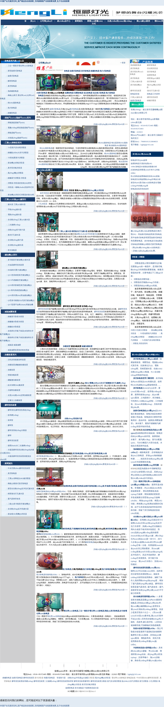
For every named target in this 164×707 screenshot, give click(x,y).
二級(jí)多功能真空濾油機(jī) (19, 504)
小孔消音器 (42, 204)
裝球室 (10, 420)
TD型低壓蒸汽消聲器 (16, 158)
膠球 (9, 435)
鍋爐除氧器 (12, 113)
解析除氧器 (12, 81)
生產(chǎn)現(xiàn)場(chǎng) (91, 666)
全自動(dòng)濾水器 (15, 245)
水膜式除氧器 (41, 93)
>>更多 (123, 63)
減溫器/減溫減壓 (14, 345)
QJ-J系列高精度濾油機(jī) (18, 290)
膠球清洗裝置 (13, 440)
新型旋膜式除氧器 (15, 71)
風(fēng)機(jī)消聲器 (15, 173)
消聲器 (65, 190)
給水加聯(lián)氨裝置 (16, 385)
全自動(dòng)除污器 (15, 240)
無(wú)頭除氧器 (153, 248)
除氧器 (41, 96)
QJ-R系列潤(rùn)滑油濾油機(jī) (20, 295)
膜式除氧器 (74, 109)
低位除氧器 (87, 93)
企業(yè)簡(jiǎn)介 (42, 666)
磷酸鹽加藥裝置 (14, 380)
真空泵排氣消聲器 (89, 684)
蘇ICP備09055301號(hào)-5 (85, 691)
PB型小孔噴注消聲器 (139, 330)
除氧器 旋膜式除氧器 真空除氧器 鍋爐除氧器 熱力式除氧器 (87, 71)
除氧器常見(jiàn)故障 (139, 160)
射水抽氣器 (12, 250)
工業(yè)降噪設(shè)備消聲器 (19, 478)
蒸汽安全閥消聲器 (114, 681)
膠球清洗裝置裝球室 (65, 681)
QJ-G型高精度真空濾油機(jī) (19, 275)
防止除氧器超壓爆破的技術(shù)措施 (145, 176)
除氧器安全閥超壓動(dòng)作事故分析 (146, 179)
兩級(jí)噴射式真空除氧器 (18, 483)
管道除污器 (61, 678)
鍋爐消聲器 (151, 100)
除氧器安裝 (134, 94)
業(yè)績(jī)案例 (110, 666)
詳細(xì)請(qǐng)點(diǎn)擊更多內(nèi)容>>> (101, 464)
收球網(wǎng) (13, 415)
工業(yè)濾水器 (65, 231)
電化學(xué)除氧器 (71, 611)
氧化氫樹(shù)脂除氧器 (118, 145)
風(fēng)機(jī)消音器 (96, 190)
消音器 (92, 678)
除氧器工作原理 (153, 94)
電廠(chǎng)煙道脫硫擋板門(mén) (21, 128)
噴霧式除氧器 (49, 678)
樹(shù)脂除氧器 (14, 103)
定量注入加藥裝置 (15, 400)
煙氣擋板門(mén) (14, 133)
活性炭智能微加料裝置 (17, 360)
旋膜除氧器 (151, 75)
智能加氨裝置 (13, 375)
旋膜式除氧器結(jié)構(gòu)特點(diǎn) (51, 491)
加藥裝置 (11, 370)
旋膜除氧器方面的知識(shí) (141, 163)
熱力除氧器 (12, 108)
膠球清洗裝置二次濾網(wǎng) (45, 681)
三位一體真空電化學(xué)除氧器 (20, 66)
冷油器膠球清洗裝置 (16, 265)
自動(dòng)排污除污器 (16, 230)
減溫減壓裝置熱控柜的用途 (18, 350)
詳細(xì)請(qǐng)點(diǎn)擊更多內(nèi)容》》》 (109, 507)
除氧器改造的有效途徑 (140, 189)
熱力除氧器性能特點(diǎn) (46, 575)
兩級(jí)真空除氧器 (112, 611)
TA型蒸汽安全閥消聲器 (17, 147)
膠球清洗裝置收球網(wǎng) (22, 681)
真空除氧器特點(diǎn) (44, 456)
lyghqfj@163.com (146, 145)
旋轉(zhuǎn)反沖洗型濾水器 (87, 234)
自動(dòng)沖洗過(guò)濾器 (78, 678)
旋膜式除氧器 (13, 76)
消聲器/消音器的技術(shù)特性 (20, 183)
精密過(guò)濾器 (153, 78)
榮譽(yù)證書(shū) (72, 666)
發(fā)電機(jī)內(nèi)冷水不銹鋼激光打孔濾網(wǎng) (105, 383)
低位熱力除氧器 (99, 93)
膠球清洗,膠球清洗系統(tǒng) (19, 410)
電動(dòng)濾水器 (14, 215)
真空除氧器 (12, 86)
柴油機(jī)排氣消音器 (16, 163)
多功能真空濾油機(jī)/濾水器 (19, 260)
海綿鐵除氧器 (13, 91)
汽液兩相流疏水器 (91, 688)
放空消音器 (44, 193)
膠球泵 (10, 425)
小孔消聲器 (153, 681)
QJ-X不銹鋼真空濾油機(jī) (18, 280)
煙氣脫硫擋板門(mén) (16, 123)
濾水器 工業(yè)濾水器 (16, 204)
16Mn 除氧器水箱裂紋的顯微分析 (144, 167)
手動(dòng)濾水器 (14, 209)
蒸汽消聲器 (143, 681)
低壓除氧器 (69, 93)
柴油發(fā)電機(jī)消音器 (17, 514)
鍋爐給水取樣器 (14, 327)
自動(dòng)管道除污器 (73, 418)
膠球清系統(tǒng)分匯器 (17, 430)
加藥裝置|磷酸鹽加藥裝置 (18, 365)
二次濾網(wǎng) (14, 225)
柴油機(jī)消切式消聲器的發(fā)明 (21, 195)
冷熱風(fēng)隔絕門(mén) (17, 138)
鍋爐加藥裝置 (87, 346)
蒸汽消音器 (38, 678)
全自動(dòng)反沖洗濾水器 (18, 509)
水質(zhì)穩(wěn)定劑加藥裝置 (19, 395)
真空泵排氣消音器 (15, 168)
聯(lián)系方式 (123, 666)
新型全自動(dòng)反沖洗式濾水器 (21, 489)
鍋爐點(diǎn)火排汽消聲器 (18, 153)
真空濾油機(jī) (136, 85)
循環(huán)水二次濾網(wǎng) (19, 446)
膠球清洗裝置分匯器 (98, 681)
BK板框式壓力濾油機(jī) (17, 270)
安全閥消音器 (152, 68)
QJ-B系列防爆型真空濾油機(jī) (20, 285)
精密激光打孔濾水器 (16, 494)
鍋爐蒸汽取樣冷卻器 (16, 316)
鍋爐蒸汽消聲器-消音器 (17, 178)
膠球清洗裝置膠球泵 (82, 681)
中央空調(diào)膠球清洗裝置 (19, 468)
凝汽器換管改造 (14, 499)
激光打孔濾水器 (14, 235)
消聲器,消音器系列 (140, 343)
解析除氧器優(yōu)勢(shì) (50, 534)
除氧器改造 (131, 678)
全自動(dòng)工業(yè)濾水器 (19, 220)
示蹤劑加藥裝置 (14, 390)
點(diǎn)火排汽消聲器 (130, 681)
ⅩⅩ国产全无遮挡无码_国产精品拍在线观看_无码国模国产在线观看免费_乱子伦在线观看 (34, 1)
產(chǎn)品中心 (57, 666)
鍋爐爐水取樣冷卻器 (16, 322)
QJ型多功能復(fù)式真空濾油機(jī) (21, 300)
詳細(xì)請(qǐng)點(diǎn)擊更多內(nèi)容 (109, 124)
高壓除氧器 (78, 93)
